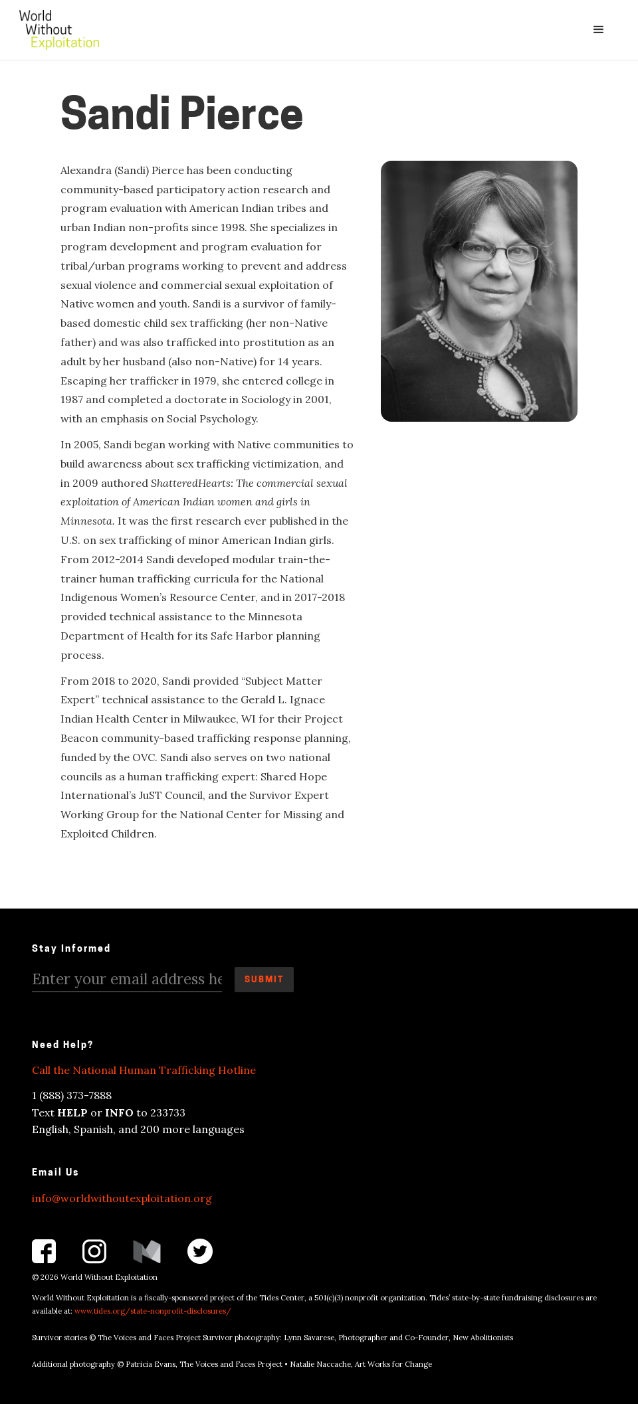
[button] (599, 30)
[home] (59, 30)
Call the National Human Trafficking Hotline (144, 1070)
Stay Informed (71, 949)
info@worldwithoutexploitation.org (122, 1198)
